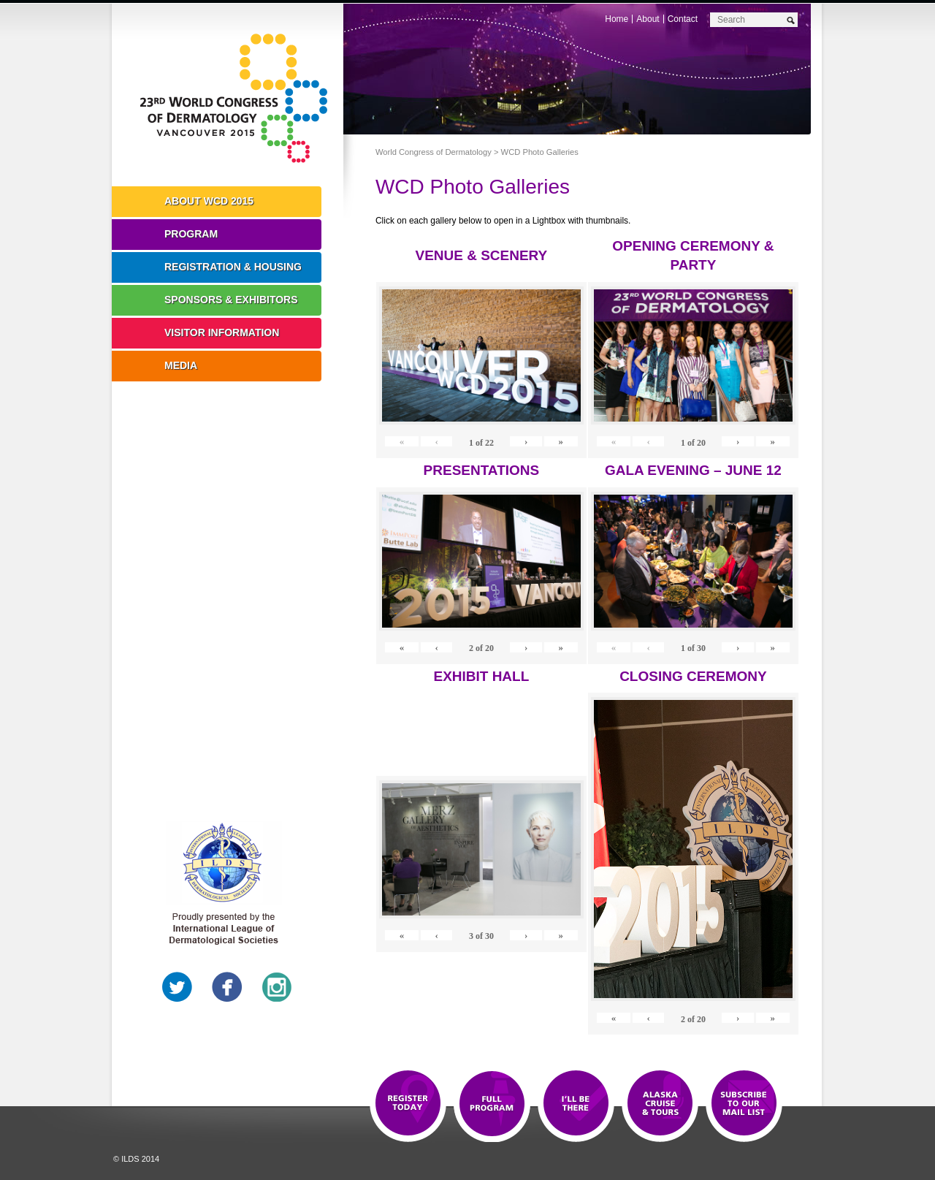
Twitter (177, 987)
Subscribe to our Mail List (744, 1104)
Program (191, 234)
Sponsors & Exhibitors (231, 299)
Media (180, 365)
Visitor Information (221, 332)
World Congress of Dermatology (238, 98)
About (647, 19)
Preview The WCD (660, 1104)
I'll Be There (576, 1104)
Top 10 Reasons (492, 1104)
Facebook (227, 987)
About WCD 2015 (208, 201)
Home (616, 19)
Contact (683, 19)
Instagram (276, 987)
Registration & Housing (233, 267)
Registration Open (408, 1104)
